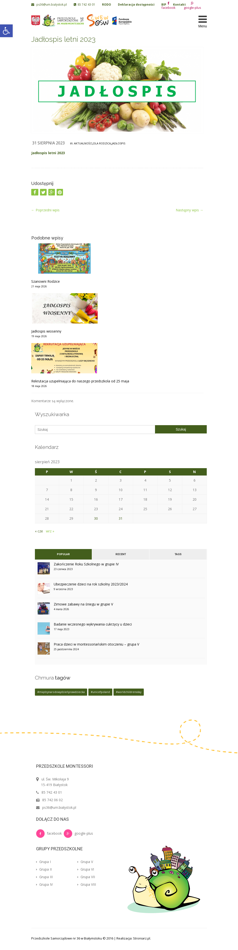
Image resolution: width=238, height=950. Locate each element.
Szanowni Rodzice (45, 281)
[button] (6, 30)
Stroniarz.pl (141, 938)
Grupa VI (85, 869)
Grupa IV (44, 884)
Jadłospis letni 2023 (63, 39)
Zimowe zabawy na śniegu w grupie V (83, 604)
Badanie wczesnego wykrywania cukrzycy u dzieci (93, 624)
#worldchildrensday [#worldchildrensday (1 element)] (128, 692)
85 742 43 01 (84, 4)
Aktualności (83, 143)
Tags (178, 554)
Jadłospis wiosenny (46, 331)
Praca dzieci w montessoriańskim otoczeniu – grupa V (96, 644)
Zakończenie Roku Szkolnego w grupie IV (86, 564)
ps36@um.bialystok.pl (49, 4)
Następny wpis (189, 210)
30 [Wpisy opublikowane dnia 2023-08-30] (96, 518)
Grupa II (44, 869)
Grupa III (44, 876)
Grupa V (85, 861)
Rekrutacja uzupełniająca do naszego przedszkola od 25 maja (80, 381)
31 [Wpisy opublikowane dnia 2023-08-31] (121, 518)
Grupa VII (86, 876)
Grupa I (43, 861)
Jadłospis (118, 143)
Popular (63, 554)
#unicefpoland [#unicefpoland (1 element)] (100, 692)
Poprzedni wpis (45, 210)
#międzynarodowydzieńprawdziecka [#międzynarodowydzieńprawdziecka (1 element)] (61, 692)
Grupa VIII (86, 884)
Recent (120, 554)
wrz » (50, 531)
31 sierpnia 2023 (48, 143)
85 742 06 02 (52, 800)
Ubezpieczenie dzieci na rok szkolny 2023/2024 (91, 584)
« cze (39, 531)
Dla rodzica (102, 143)
